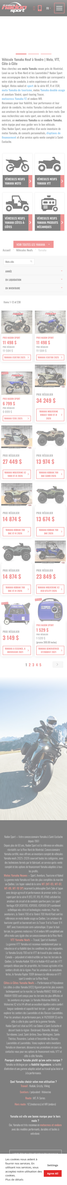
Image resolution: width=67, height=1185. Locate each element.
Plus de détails (14, 1179)
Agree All (52, 1173)
